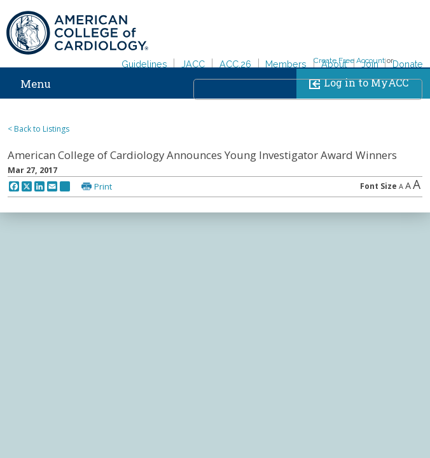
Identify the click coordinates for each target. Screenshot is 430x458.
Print (103, 186)
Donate (407, 64)
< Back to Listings (38, 128)
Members (286, 64)
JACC (193, 64)
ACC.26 (235, 64)
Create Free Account (349, 60)
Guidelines (144, 64)
